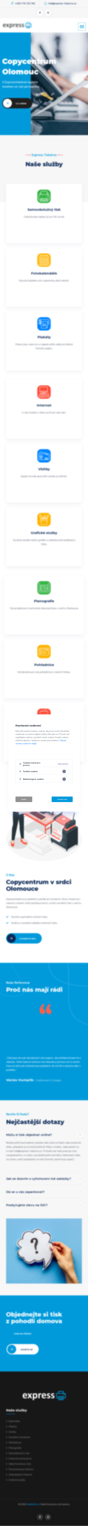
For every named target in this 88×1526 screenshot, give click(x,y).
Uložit (23, 799)
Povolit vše (62, 799)
